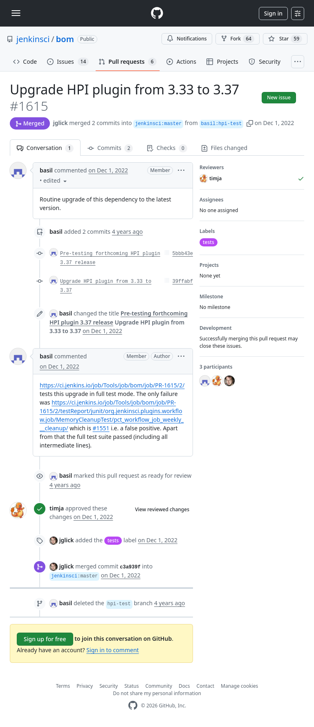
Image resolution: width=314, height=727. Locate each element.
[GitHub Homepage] (133, 705)
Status (131, 685)
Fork (237, 39)
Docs (184, 685)
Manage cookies (239, 685)
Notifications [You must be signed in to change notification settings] (186, 38)
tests (113, 540)
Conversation (45, 148)
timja (56, 508)
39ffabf (183, 281)
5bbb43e (183, 254)
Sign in (273, 13)
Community (158, 685)
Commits (110, 148)
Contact (205, 685)
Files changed (224, 148)
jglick (60, 123)
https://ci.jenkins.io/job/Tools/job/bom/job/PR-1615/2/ (112, 385)
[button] (250, 123)
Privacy (84, 685)
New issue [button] (279, 97)
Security (108, 685)
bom (65, 39)
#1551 (101, 428)
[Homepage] (157, 13)
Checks (167, 148)
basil (46, 170)
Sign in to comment (112, 650)
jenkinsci (32, 39)
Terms (63, 685)
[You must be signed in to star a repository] (285, 39)
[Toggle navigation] (16, 13)
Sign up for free (45, 639)
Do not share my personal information (157, 693)
